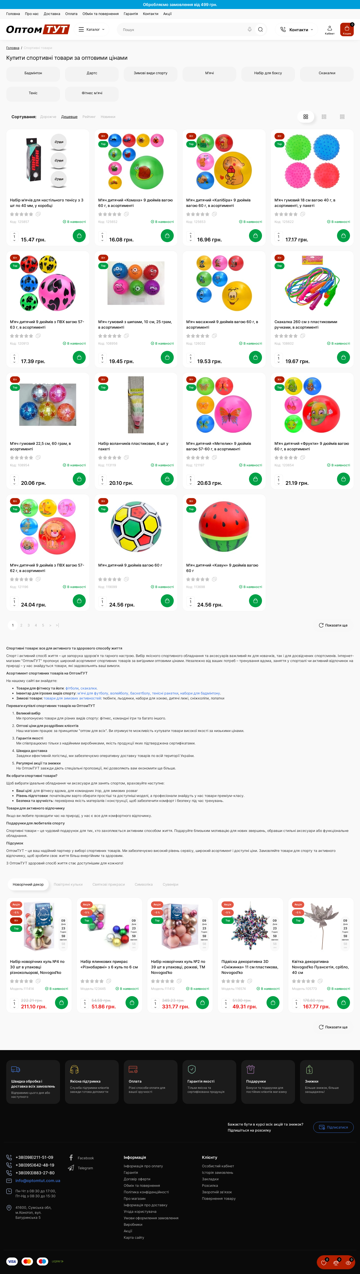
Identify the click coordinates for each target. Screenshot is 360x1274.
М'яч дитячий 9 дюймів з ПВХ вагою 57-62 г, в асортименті (47, 568)
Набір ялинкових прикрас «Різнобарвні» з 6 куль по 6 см (109, 964)
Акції (167, 13)
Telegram (80, 1168)
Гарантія (131, 13)
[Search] (249, 29)
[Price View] (342, 117)
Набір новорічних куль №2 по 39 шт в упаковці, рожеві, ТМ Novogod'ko (178, 967)
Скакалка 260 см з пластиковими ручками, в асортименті (305, 324)
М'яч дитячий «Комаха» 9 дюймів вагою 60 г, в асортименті (135, 203)
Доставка (52, 13)
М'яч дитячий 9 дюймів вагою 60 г (130, 565)
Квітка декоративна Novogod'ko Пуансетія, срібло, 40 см (320, 967)
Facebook (81, 1158)
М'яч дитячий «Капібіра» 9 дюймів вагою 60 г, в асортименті (218, 203)
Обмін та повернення (100, 13)
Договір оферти (137, 1179)
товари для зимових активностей (72, 698)
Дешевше (69, 116)
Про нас (32, 13)
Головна (13, 13)
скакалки (88, 688)
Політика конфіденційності (146, 1192)
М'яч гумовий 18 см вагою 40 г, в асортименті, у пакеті (304, 203)
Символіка (144, 884)
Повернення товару (219, 1198)
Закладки (210, 1179)
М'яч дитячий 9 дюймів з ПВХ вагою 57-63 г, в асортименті (47, 324)
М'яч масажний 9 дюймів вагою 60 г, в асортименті (222, 324)
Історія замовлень (217, 1172)
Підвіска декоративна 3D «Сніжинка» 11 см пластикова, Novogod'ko (250, 967)
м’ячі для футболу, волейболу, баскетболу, (114, 693)
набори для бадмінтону (200, 693)
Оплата (71, 13)
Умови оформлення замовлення (151, 1218)
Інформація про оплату (143, 1166)
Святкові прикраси (108, 884)
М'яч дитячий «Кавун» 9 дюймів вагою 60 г (222, 568)
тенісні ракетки (165, 693)
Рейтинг (89, 116)
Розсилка (210, 1185)
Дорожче (48, 116)
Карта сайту (134, 1237)
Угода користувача (140, 1211)
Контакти (150, 13)
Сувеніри (170, 884)
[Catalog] (91, 29)
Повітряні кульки (68, 884)
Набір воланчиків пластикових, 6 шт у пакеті (133, 446)
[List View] (324, 117)
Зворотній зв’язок (217, 1192)
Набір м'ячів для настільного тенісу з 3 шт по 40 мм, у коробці (47, 203)
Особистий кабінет (218, 1166)
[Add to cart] (79, 235)
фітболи (72, 688)
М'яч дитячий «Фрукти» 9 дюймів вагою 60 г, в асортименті (311, 446)
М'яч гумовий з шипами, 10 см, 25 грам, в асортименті (135, 324)
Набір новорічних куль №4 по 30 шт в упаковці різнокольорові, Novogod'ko (37, 967)
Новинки (108, 116)
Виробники (133, 1224)
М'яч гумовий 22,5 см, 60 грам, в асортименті (40, 446)
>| (57, 625)
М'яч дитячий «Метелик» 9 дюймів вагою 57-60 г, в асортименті (218, 446)
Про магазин (135, 1198)
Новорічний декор (28, 884)
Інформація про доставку (146, 1205)
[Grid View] (305, 117)
